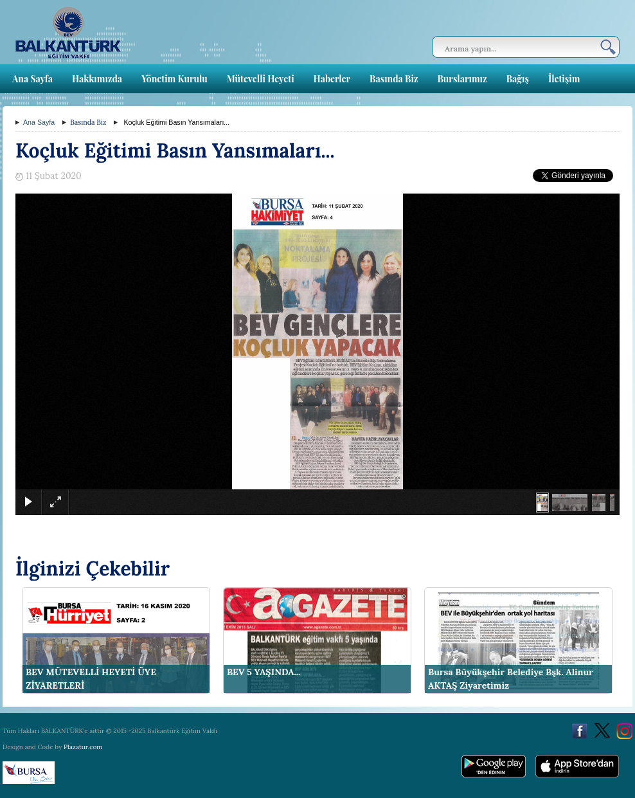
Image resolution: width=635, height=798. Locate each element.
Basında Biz (394, 79)
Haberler (332, 79)
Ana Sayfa (32, 79)
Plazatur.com (83, 747)
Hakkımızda (97, 79)
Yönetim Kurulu (174, 79)
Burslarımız (462, 79)
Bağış (517, 79)
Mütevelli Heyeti (260, 79)
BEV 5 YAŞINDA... (263, 672)
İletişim (564, 79)
